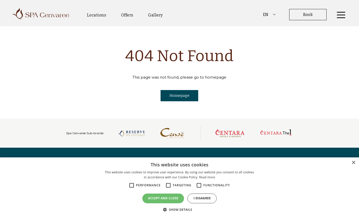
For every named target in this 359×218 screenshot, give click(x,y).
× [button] (353, 163)
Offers (127, 15)
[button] (179, 209)
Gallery (155, 15)
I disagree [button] (202, 198)
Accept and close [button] (163, 198)
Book (308, 14)
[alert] (179, 187)
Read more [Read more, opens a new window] (207, 177)
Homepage (179, 95)
